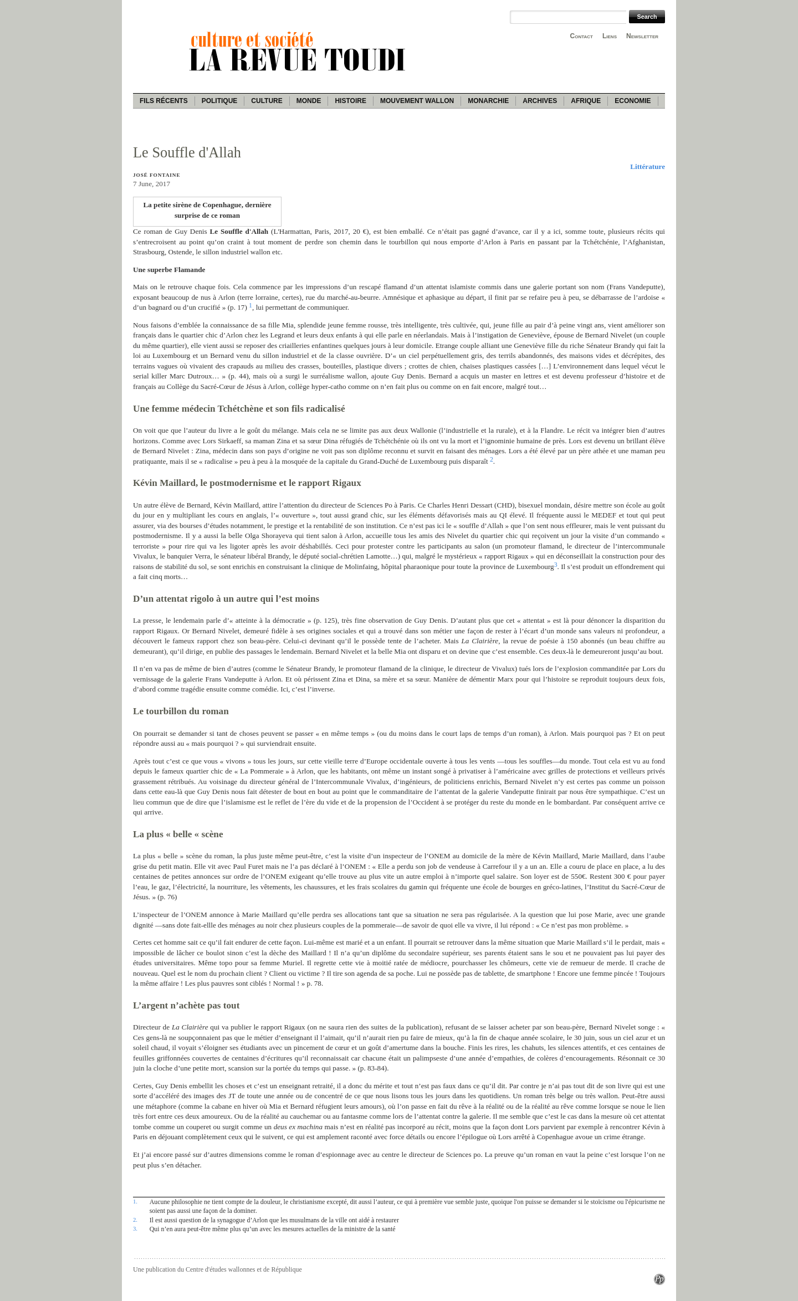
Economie (633, 101)
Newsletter (642, 36)
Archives (540, 101)
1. (135, 1201)
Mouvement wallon (417, 101)
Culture (266, 101)
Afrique (586, 101)
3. (135, 1228)
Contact (581, 36)
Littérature (647, 166)
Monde (308, 101)
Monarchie (488, 101)
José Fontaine (156, 175)
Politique (220, 101)
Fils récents (164, 101)
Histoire (350, 101)
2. (135, 1219)
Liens (609, 36)
